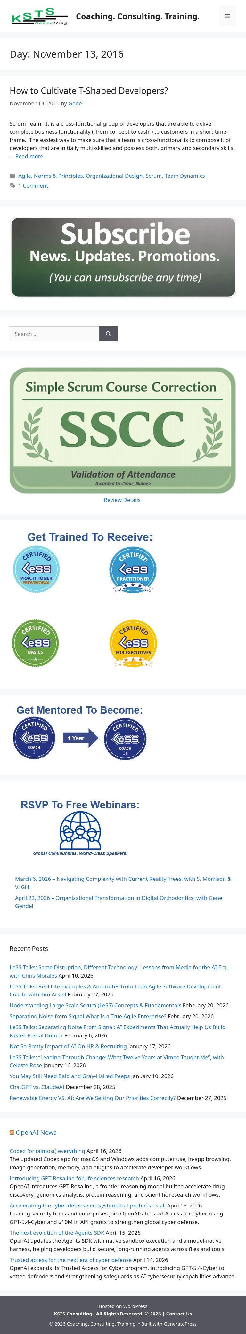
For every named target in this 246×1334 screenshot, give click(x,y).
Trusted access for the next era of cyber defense (71, 1260)
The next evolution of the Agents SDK (57, 1232)
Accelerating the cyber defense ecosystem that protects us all (88, 1205)
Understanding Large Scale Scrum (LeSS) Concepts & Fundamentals (95, 1005)
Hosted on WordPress (123, 1306)
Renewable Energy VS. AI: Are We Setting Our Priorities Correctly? (93, 1097)
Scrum (153, 175)
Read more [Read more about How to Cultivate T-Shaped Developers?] (29, 156)
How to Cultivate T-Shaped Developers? (89, 90)
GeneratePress (180, 1324)
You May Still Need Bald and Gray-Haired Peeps (70, 1076)
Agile (24, 175)
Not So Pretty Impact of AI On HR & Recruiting (68, 1046)
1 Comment (33, 185)
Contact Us (179, 1313)
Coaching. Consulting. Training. (138, 16)
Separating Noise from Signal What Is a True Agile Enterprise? (88, 1016)
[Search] (108, 334)
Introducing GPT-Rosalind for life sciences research (74, 1178)
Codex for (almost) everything (47, 1151)
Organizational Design (114, 175)
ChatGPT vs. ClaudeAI (37, 1087)
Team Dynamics (185, 175)
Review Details (123, 499)
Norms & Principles (58, 175)
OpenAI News (36, 1132)
